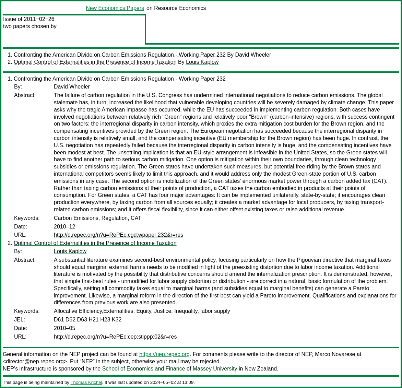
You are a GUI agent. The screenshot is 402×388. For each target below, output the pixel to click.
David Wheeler (253, 55)
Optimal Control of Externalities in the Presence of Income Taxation (95, 62)
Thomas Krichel (86, 382)
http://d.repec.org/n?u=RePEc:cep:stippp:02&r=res (115, 337)
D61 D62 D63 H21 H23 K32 (87, 319)
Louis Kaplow (202, 62)
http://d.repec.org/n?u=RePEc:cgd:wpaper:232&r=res (118, 235)
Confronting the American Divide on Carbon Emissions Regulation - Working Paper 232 (120, 55)
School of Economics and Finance (143, 369)
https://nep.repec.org (164, 354)
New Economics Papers (115, 8)
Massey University (215, 369)
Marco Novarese (335, 354)
